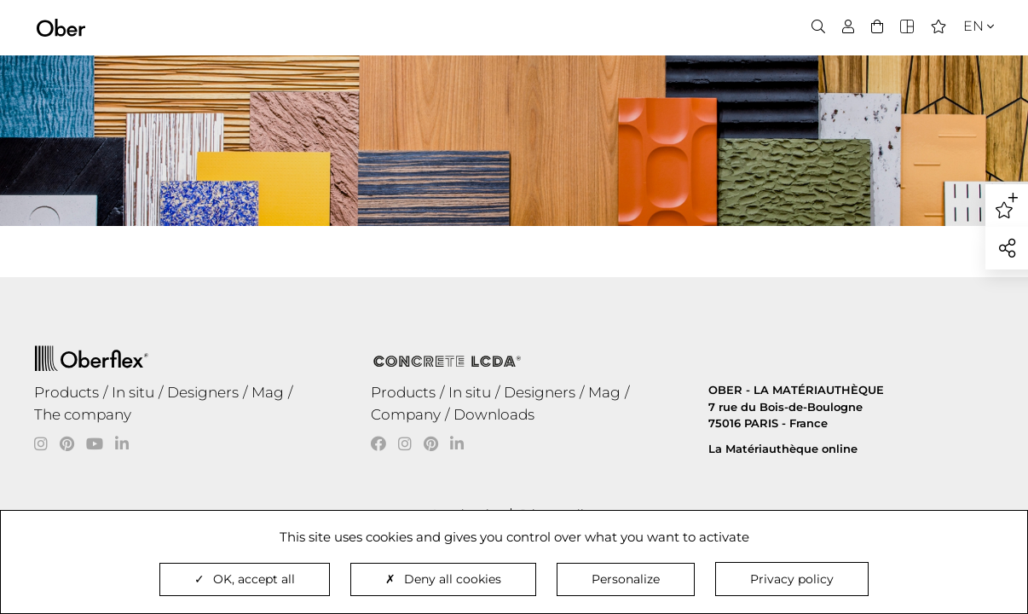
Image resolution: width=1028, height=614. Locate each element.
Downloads (493, 414)
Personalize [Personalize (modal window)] (626, 579)
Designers (203, 392)
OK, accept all (244, 579)
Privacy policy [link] (792, 579)
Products (66, 392)
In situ (133, 392)
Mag (267, 392)
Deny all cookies (443, 579)
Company (406, 414)
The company (82, 414)
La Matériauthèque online (783, 448)
